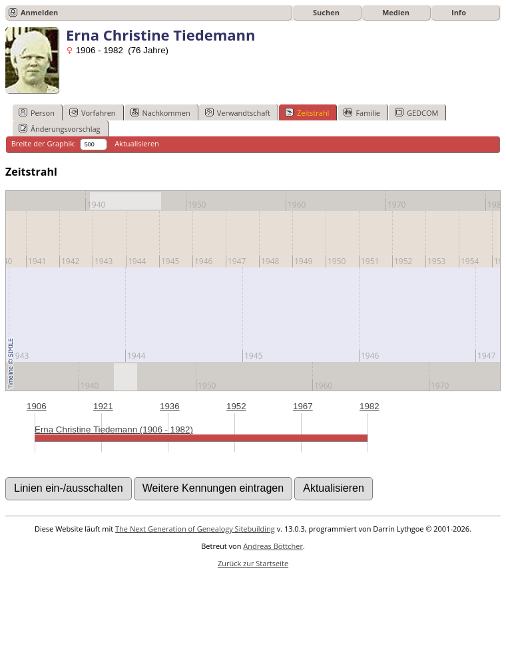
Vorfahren (92, 112)
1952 (236, 406)
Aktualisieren (137, 143)
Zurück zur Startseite (253, 563)
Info (458, 12)
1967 (303, 406)
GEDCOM (416, 112)
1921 (103, 406)
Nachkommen (160, 112)
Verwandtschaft (237, 112)
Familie (362, 112)
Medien (395, 12)
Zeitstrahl (307, 112)
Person (37, 112)
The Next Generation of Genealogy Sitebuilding (195, 529)
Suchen (326, 12)
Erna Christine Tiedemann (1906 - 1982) (114, 429)
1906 (37, 406)
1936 (170, 406)
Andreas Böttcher (273, 546)
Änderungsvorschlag (60, 128)
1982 (370, 406)
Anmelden (39, 12)
